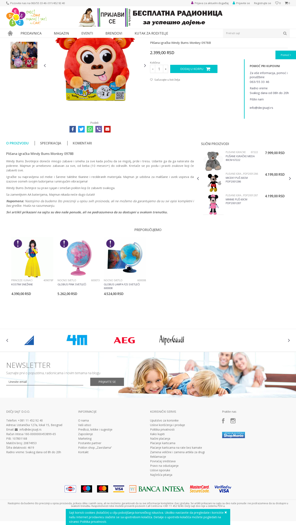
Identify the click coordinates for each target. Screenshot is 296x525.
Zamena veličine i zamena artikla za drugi (177, 490)
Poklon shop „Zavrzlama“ (95, 485)
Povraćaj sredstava (163, 499)
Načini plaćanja (160, 476)
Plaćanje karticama (162, 481)
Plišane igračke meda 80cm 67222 (240, 196)
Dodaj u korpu (191, 107)
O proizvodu (17, 181)
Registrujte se (262, 3)
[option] (24, 65)
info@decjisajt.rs (31, 467)
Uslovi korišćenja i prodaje (167, 463)
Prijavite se (107, 420)
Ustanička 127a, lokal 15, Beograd (39, 463)
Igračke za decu (43, 40)
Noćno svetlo (67, 318)
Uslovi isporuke (160, 508)
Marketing (84, 476)
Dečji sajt (11, 40)
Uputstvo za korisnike (164, 458)
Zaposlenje (85, 472)
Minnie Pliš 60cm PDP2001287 (236, 239)
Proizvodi (25, 40)
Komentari (82, 181)
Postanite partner (89, 481)
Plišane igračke (91, 40)
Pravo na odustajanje (164, 503)
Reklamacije (158, 494)
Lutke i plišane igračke (67, 40)
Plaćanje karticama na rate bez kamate (176, 485)
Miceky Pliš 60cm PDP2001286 (237, 217)
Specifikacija (50, 181)
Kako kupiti (157, 472)
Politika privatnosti (162, 467)
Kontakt (83, 490)
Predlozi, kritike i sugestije (95, 467)
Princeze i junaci (21, 318)
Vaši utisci (84, 463)
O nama (83, 458)
